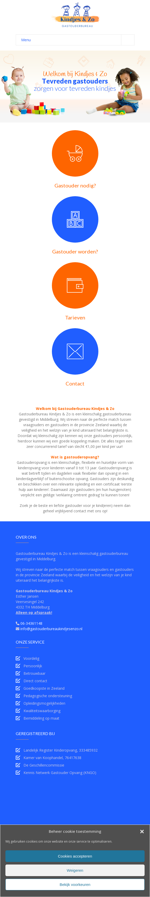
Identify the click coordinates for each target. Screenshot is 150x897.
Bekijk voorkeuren (75, 884)
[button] (142, 831)
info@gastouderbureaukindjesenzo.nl (51, 628)
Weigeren (75, 870)
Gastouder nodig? (75, 185)
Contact (75, 383)
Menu (77, 39)
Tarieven (75, 317)
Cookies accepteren (75, 856)
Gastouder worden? (75, 251)
